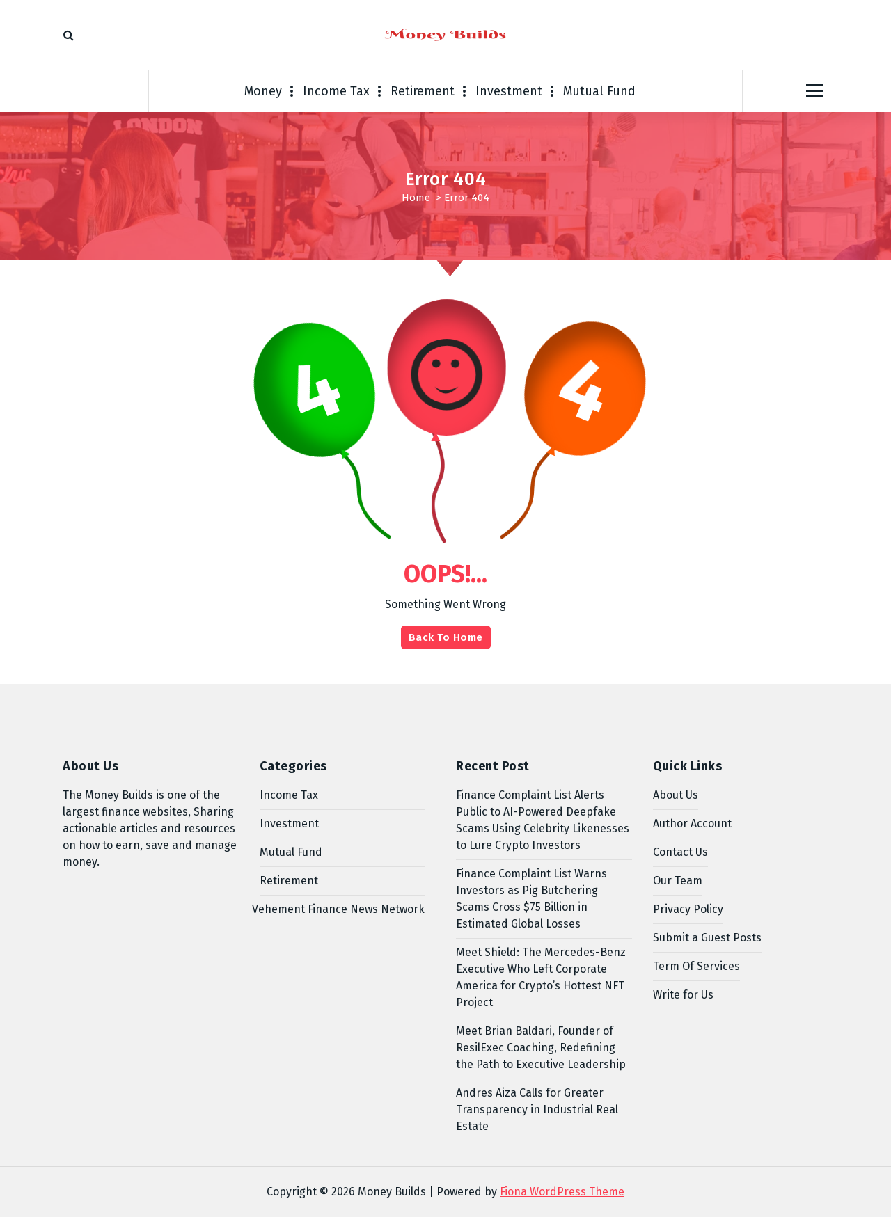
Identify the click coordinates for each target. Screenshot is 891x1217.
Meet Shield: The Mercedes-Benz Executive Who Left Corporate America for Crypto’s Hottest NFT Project (541, 977)
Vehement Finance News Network (338, 909)
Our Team (677, 880)
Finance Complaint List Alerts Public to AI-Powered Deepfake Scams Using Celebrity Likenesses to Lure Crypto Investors (542, 820)
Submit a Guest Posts (707, 937)
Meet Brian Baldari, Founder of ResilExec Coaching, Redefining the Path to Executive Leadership (541, 1047)
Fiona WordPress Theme (562, 1191)
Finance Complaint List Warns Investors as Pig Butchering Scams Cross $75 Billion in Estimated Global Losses (531, 898)
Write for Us (683, 994)
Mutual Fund (599, 91)
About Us (675, 795)
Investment (508, 91)
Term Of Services (696, 966)
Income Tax (336, 91)
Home (416, 197)
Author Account (692, 823)
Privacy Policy (688, 909)
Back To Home (446, 637)
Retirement (423, 91)
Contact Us (680, 852)
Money (263, 91)
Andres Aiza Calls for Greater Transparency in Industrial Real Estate (537, 1109)
